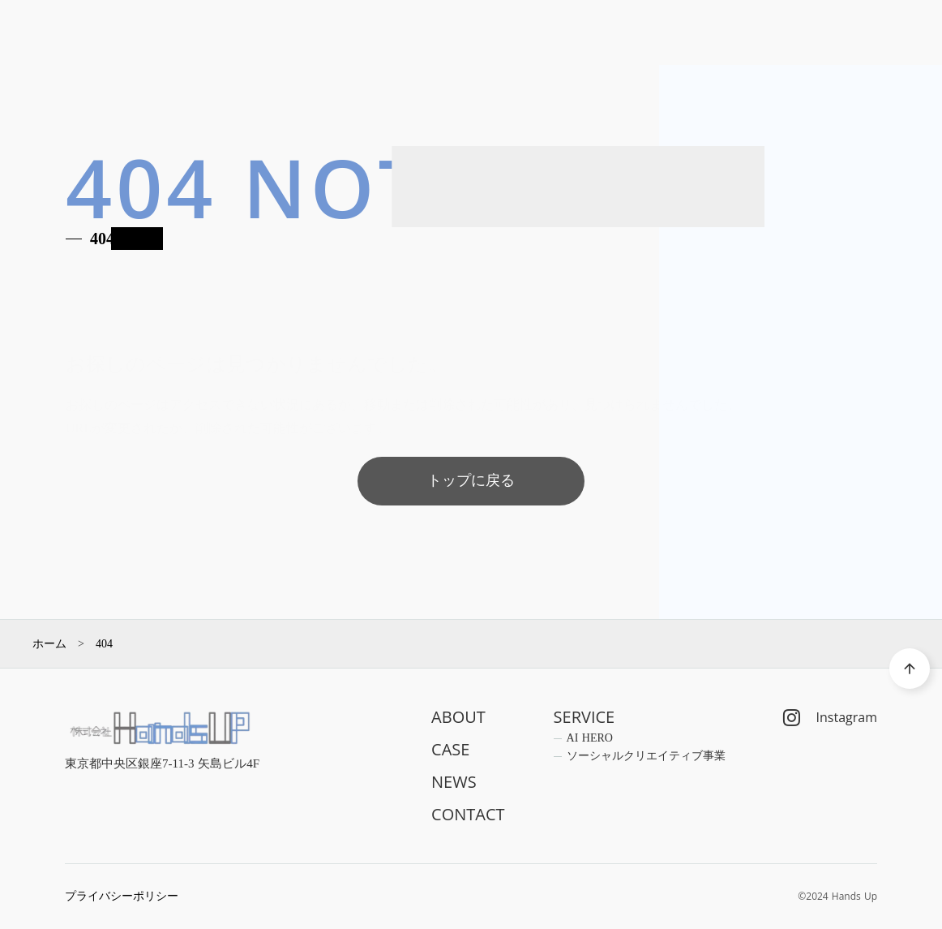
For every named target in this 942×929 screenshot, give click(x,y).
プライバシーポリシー (121, 896)
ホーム (49, 644)
